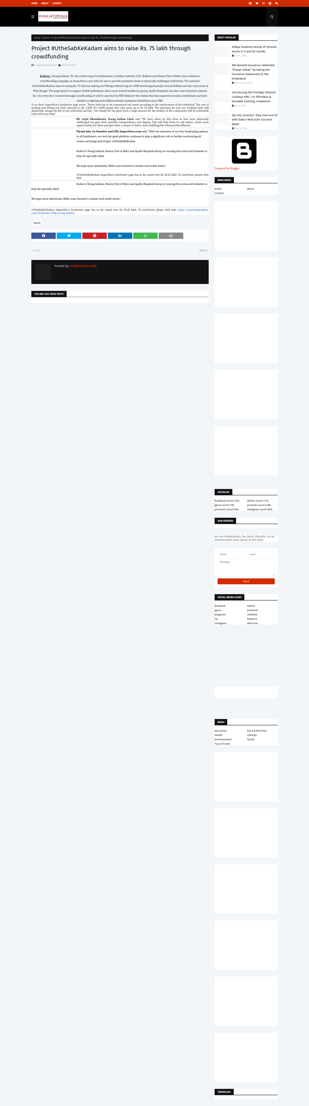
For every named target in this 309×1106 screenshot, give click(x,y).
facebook (220, 605)
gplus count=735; (224, 505)
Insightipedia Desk (46, 65)
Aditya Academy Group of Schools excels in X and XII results (254, 49)
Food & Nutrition (257, 730)
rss (216, 618)
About (44, 3)
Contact (57, 3)
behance (252, 618)
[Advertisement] (120, 337)
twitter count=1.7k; (258, 500)
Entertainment (223, 739)
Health (218, 735)
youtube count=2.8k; (259, 505)
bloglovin (220, 614)
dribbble (252, 614)
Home (34, 3)
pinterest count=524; (227, 509)
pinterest (252, 610)
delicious (252, 623)
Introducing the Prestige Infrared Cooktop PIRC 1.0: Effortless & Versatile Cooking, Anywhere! (253, 97)
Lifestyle (252, 735)
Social (250, 739)
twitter (251, 605)
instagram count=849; (260, 509)
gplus (218, 610)
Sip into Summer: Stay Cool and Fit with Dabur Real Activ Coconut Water (254, 119)
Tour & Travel (222, 743)
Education (221, 730)
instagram (220, 623)
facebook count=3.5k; (227, 500)
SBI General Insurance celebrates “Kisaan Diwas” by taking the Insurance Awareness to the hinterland (253, 71)
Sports (46, 37)
